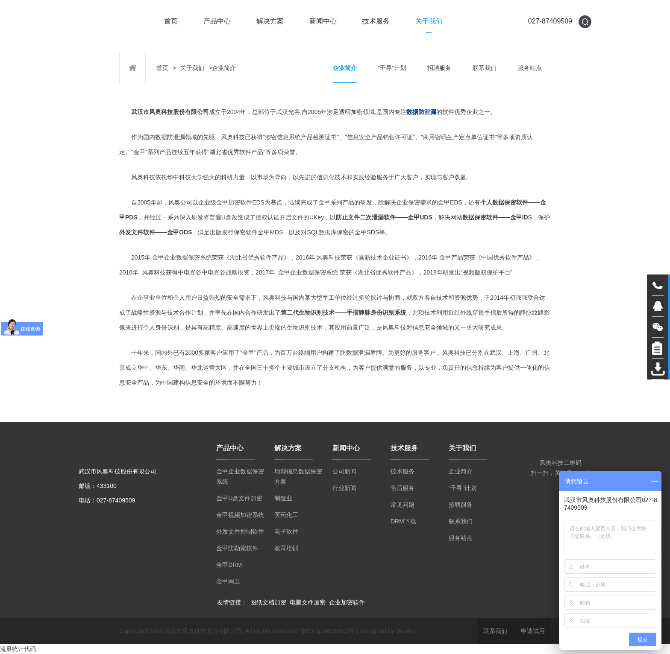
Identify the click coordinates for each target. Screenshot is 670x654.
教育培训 (286, 548)
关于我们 (429, 21)
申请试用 (533, 631)
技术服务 (376, 21)
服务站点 (530, 67)
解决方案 (270, 21)
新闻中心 (323, 21)
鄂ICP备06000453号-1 (329, 631)
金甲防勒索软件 (237, 548)
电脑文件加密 (308, 602)
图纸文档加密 (268, 602)
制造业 (283, 498)
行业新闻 (344, 488)
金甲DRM (229, 564)
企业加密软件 (347, 602)
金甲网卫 (228, 581)
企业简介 (345, 67)
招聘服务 (439, 67)
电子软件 (286, 531)
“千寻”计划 (392, 67)
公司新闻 (344, 471)
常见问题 (402, 504)
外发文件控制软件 (240, 531)
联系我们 (485, 67)
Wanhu (405, 631)
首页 (171, 21)
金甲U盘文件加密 (239, 498)
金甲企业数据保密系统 (240, 476)
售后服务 (402, 488)
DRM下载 (403, 521)
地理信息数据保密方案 (298, 476)
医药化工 (286, 514)
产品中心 (217, 21)
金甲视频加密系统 (240, 514)
